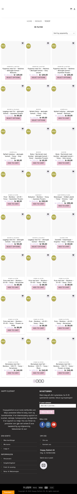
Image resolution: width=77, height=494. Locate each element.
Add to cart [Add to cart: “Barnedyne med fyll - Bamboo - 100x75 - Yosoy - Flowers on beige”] (63, 373)
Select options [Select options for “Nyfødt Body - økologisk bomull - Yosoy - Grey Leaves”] (38, 120)
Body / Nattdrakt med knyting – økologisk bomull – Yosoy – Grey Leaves (64, 156)
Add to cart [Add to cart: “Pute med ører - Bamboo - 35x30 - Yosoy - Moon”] (38, 287)
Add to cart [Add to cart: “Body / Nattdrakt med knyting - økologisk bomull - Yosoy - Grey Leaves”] (63, 163)
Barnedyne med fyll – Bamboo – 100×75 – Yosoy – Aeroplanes (13, 366)
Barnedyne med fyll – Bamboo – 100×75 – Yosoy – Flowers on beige (63, 366)
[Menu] (3, 8)
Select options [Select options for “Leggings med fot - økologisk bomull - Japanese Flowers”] (13, 118)
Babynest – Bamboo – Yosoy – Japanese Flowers (38, 198)
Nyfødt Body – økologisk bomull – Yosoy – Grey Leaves (38, 113)
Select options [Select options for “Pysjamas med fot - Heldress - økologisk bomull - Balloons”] (13, 77)
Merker (38, 21)
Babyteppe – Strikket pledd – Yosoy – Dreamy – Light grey (64, 199)
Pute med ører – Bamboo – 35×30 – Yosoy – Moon (38, 281)
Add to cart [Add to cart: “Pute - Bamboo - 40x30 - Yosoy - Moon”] (38, 328)
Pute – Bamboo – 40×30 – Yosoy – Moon (38, 322)
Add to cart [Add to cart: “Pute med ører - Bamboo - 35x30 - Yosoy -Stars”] (63, 287)
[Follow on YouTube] (54, 425)
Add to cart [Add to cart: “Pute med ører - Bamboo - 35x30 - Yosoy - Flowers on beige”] (13, 330)
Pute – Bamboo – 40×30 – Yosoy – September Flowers (13, 198)
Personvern (7, 459)
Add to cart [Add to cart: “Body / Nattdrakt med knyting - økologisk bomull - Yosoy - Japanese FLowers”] (38, 163)
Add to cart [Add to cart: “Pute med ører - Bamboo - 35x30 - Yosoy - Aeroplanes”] (13, 287)
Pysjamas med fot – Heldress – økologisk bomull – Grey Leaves (38, 71)
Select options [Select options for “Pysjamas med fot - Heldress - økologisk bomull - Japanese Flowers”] (63, 77)
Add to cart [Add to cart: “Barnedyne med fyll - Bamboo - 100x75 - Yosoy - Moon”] (38, 373)
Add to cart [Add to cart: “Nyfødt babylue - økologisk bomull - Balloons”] (63, 118)
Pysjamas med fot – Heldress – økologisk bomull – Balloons (13, 71)
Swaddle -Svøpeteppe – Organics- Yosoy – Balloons (64, 241)
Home (29, 21)
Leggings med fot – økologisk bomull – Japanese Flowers (13, 112)
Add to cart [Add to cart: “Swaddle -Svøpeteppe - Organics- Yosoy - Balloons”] (63, 247)
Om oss (45, 440)
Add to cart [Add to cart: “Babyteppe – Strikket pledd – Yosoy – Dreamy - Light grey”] (63, 206)
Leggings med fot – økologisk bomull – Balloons (38, 241)
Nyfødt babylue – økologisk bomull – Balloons (64, 112)
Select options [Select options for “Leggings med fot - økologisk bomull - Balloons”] (38, 247)
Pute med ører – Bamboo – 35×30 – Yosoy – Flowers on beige (13, 323)
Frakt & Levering (9, 467)
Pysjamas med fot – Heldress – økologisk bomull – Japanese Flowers (63, 71)
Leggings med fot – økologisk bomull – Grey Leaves (13, 241)
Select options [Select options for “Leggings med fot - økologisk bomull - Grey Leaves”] (13, 247)
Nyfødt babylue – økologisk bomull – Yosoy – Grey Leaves (13, 156)
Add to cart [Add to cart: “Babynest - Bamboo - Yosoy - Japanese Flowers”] (38, 204)
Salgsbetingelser (9, 463)
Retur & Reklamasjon (11, 471)
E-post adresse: (58, 405)
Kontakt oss (47, 444)
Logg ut (6, 449)
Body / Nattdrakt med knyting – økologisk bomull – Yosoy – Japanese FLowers (38, 156)
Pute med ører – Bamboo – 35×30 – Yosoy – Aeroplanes (13, 281)
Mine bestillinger (9, 440)
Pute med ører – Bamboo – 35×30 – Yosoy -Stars (64, 281)
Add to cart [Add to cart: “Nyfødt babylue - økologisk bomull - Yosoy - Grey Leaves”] (13, 163)
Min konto (7, 444)
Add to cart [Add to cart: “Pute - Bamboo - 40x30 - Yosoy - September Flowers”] (13, 204)
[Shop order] (63, 33)
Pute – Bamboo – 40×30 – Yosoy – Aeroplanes (63, 322)
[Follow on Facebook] (42, 425)
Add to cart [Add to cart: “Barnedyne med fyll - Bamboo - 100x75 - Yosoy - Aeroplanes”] (13, 373)
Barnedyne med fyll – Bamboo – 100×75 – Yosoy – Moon (38, 366)
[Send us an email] (43, 465)
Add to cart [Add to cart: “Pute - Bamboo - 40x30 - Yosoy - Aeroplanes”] (63, 328)
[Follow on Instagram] (48, 425)
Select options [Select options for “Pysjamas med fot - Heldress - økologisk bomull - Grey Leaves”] (38, 77)
